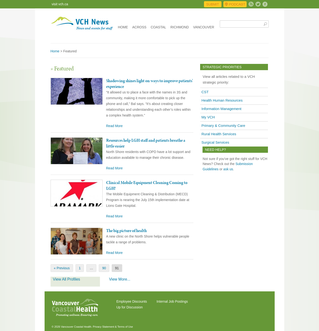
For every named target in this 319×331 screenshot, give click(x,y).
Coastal (158, 27)
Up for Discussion (129, 307)
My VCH (208, 117)
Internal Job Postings (172, 301)
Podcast (235, 4)
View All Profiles (66, 279)
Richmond (179, 27)
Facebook (264, 4)
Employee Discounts (131, 301)
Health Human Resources (222, 100)
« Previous (62, 268)
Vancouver (203, 27)
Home (123, 27)
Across (139, 27)
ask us (228, 169)
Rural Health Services (218, 134)
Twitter (258, 4)
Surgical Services (215, 142)
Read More (114, 126)
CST (205, 92)
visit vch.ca (60, 4)
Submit (212, 4)
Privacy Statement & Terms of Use (113, 326)
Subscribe (251, 4)
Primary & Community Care (223, 125)
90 (104, 268)
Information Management (221, 109)
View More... (119, 279)
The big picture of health (126, 230)
